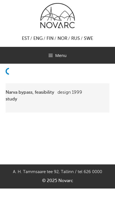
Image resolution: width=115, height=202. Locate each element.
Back (9, 81)
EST (25, 38)
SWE (88, 38)
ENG (38, 38)
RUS (75, 38)
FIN (50, 38)
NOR (62, 38)
